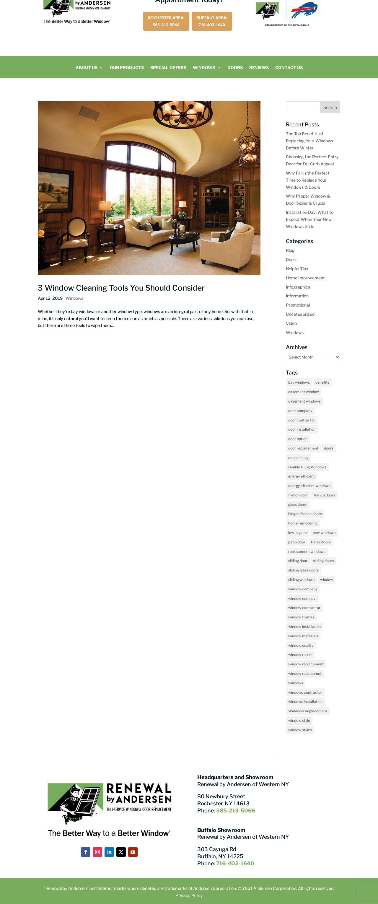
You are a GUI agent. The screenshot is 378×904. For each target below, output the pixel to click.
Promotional (298, 304)
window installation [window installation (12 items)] (304, 626)
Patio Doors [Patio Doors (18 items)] (321, 542)
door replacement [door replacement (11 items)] (303, 448)
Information (297, 295)
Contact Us (289, 68)
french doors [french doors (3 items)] (324, 495)
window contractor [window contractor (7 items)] (304, 607)
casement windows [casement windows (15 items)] (304, 401)
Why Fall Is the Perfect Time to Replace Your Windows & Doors (308, 180)
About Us (86, 68)
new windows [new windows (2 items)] (324, 532)
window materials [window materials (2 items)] (303, 636)
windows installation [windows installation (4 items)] (305, 701)
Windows (204, 68)
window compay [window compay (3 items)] (301, 598)
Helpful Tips (297, 268)
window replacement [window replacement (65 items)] (306, 664)
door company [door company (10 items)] (300, 410)
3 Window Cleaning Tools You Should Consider (121, 287)
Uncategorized (300, 314)
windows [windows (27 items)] (295, 683)
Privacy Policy (189, 895)
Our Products (127, 68)
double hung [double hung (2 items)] (298, 457)
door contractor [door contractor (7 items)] (301, 420)
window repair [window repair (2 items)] (300, 654)
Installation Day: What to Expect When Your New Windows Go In (309, 219)
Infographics (298, 286)
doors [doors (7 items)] (328, 448)
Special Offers (168, 68)
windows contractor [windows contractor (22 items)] (305, 692)
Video (291, 323)
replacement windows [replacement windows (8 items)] (306, 551)
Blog (290, 250)
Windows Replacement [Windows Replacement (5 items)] (307, 711)
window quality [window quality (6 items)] (300, 645)
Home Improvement (305, 277)
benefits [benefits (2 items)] (322, 382)
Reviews (259, 68)
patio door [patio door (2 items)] (296, 542)
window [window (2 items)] (326, 579)
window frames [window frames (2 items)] (301, 617)
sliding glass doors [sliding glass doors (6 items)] (303, 570)
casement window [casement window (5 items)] (303, 392)
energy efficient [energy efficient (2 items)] (301, 476)
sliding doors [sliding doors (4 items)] (323, 560)
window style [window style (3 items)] (299, 720)
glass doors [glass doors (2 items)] (297, 504)
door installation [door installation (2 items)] (301, 429)
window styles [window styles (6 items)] (300, 730)
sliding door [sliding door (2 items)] (297, 560)
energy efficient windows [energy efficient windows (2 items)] (309, 485)
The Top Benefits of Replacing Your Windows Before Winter (309, 140)
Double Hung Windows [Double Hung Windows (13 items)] (307, 467)
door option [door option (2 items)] (297, 438)
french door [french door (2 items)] (298, 495)
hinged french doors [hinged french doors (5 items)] (305, 514)
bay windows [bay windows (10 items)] (299, 382)
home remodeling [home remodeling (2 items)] (302, 523)
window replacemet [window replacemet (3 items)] (305, 673)
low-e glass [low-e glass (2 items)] (297, 532)
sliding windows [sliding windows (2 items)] (301, 579)
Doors (235, 68)
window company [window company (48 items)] (302, 589)
